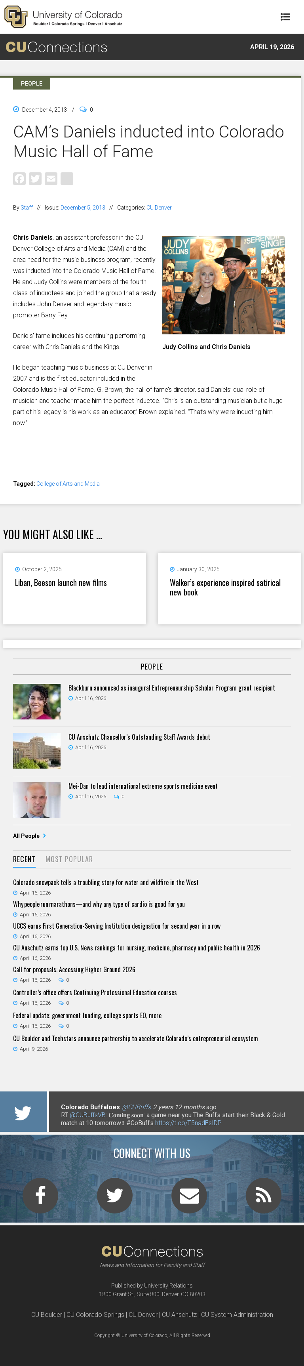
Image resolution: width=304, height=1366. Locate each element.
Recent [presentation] (24, 859)
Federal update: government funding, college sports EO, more (87, 1015)
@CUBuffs (136, 1107)
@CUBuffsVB (88, 1115)
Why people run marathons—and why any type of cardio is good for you (99, 904)
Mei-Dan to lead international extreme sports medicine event (143, 786)
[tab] (24, 859)
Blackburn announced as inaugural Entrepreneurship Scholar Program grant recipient (171, 688)
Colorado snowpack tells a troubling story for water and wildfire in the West (106, 882)
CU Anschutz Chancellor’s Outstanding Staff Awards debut (139, 737)
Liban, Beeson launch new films (61, 582)
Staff (27, 207)
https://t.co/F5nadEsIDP (188, 1123)
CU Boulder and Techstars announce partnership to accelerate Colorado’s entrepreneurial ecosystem (135, 1038)
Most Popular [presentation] (69, 859)
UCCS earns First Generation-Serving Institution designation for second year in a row (116, 926)
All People (27, 836)
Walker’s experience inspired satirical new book (225, 587)
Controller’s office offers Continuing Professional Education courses (95, 992)
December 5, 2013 (83, 207)
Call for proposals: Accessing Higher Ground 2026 (74, 969)
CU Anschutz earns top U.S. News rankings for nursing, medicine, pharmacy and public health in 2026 (136, 947)
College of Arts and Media (68, 484)
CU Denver (159, 207)
